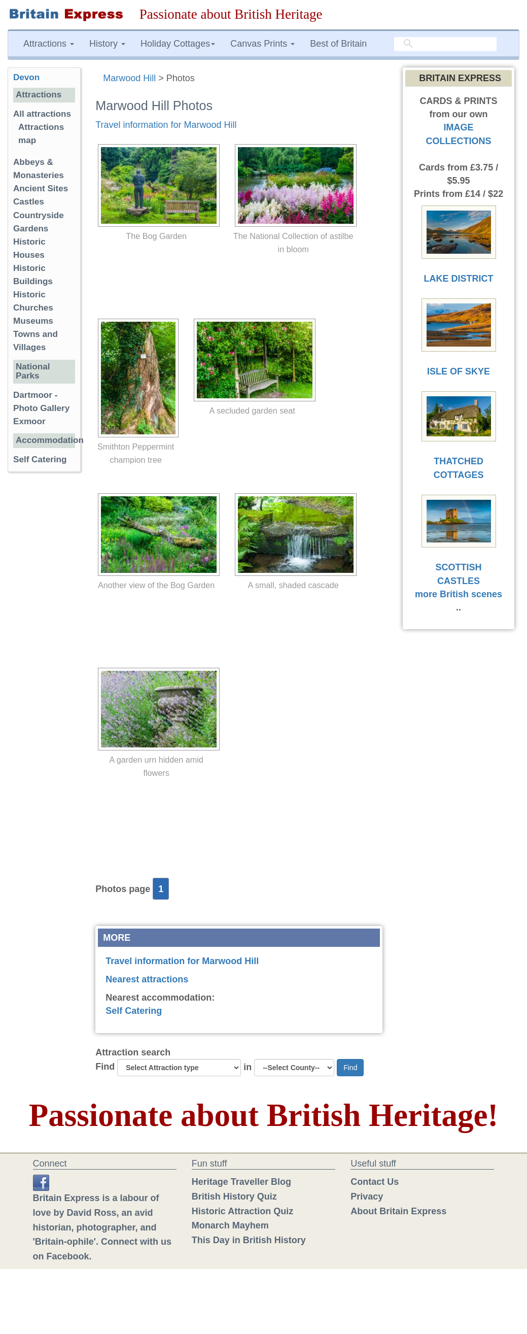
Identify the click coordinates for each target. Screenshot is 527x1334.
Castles (28, 202)
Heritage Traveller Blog (241, 1182)
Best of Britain (338, 44)
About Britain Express (398, 1211)
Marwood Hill (129, 78)
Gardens (30, 228)
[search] (445, 44)
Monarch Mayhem (230, 1225)
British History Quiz (234, 1196)
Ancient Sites (40, 188)
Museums (33, 321)
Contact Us (374, 1182)
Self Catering (134, 1011)
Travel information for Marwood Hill (165, 125)
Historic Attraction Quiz (242, 1211)
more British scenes (458, 594)
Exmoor (29, 421)
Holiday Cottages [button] (177, 44)
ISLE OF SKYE (458, 371)
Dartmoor (32, 395)
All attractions (42, 114)
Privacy (366, 1196)
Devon (26, 77)
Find (105, 1067)
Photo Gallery (41, 408)
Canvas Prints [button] (262, 44)
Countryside (38, 215)
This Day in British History (249, 1240)
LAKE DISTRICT (459, 278)
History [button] (107, 44)
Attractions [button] (48, 44)
